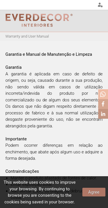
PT (75, 5)
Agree (93, 192)
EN (82, 5)
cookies (46, 182)
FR (89, 5)
